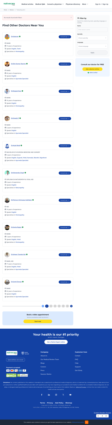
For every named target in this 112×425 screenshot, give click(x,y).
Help (76, 363)
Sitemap (68, 403)
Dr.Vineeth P (15, 118)
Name (79, 26)
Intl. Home (75, 407)
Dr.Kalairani (15, 36)
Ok (87, 422)
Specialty (80, 34)
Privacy (50, 403)
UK (51, 407)
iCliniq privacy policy (78, 422)
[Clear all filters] (71, 17)
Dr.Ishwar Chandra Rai (18, 254)
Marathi (36, 158)
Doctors (12, 10)
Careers (43, 367)
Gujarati (19, 158)
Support (78, 367)
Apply (92, 53)
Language (80, 42)
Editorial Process (81, 387)
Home (5, 10)
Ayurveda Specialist (22, 79)
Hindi (25, 158)
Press (42, 370)
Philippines (65, 407)
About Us (44, 356)
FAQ (76, 359)
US (48, 407)
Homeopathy (20, 51)
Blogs (43, 363)
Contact (77, 356)
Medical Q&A (40, 4)
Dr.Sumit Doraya (16, 282)
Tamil (19, 49)
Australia (55, 407)
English (14, 49)
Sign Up (105, 4)
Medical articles (27, 4)
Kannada (30, 158)
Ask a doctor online (92, 69)
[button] (55, 4)
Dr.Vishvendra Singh (17, 173)
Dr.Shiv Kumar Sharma (18, 64)
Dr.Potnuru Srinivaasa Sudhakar (21, 200)
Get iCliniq (78, 370)
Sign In (98, 4)
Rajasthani (43, 158)
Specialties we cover (15, 360)
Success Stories (46, 374)
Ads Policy (59, 403)
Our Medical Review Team (50, 359)
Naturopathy (20, 188)
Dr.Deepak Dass (16, 91)
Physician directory (73, 4)
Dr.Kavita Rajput (16, 227)
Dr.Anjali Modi (15, 145)
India (60, 407)
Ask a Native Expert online (56, 342)
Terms (42, 403)
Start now (38, 321)
